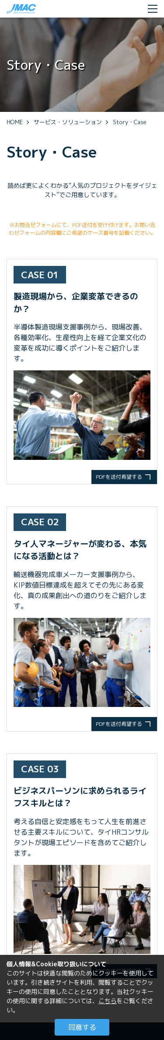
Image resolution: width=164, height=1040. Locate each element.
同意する (82, 1027)
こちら (107, 1001)
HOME (15, 122)
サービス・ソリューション (68, 122)
